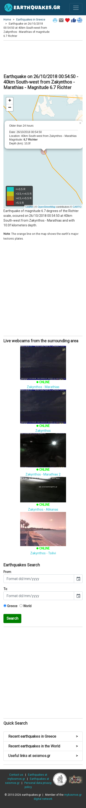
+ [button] (9, 100)
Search (12, 618)
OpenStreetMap (46, 206)
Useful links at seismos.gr (43, 756)
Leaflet (29, 206)
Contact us (16, 774)
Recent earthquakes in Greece (43, 736)
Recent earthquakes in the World (43, 746)
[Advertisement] (43, 56)
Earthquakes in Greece (30, 19)
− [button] (9, 107)
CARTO (77, 206)
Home (7, 19)
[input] (38, 578)
